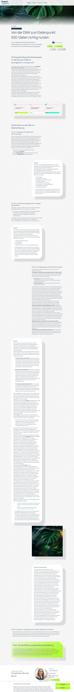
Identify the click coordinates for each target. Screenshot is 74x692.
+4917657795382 (52, 673)
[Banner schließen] (72, 676)
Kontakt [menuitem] (45, 3)
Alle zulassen (62, 677)
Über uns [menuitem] (39, 3)
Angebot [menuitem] (29, 3)
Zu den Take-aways (58, 46)
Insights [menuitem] (34, 3)
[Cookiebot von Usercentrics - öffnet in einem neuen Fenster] (6, 690)
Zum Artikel (49, 46)
